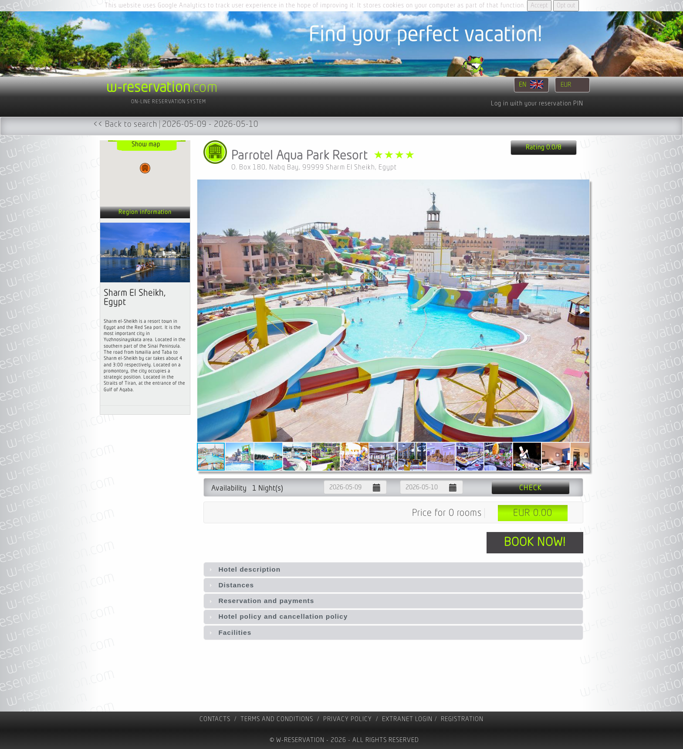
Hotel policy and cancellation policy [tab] (277, 616)
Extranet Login (407, 719)
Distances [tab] (230, 585)
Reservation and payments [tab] (260, 600)
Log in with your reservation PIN (537, 103)
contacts (214, 719)
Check (530, 488)
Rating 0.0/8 (543, 147)
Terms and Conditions (276, 719)
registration (462, 719)
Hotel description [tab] (244, 569)
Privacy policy (347, 719)
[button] (582, 311)
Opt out (566, 5)
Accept (539, 5)
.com (162, 87)
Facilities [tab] (229, 632)
